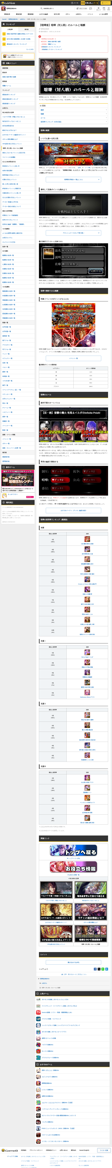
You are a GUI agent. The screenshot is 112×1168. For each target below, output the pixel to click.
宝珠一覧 (5, 363)
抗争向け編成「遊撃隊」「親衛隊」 (13, 224)
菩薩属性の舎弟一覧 (8, 318)
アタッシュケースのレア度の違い (73, 233)
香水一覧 (5, 403)
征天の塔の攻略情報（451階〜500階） (19, 39)
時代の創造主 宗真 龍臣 (87, 570)
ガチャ (68, 14)
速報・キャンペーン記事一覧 (11, 448)
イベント (90, 14)
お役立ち (78, 14)
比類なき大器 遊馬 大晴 (87, 621)
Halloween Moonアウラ (87, 694)
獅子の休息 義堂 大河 (87, 601)
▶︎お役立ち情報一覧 (73, 868)
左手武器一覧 (6, 331)
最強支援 (19, 14)
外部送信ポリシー (51, 1150)
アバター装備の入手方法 (10, 202)
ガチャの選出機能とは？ (90, 913)
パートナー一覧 (7, 426)
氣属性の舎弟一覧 (8, 278)
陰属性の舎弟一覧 (8, 260)
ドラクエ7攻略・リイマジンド (30, 1161)
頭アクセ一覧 (6, 340)
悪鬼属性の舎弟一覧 (8, 313)
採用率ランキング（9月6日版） (51, 122)
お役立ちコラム (7, 237)
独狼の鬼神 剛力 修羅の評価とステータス (20, 34)
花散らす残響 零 (87, 591)
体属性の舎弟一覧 (8, 269)
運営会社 (73, 1150)
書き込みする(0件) (73, 962)
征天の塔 (57, 14)
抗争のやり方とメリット (10, 220)
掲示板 (27, 29)
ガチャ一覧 (6, 443)
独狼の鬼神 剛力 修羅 (54, 41)
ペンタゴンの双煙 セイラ (87, 799)
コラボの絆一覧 (7, 381)
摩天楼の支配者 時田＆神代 (87, 746)
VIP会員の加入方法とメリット (56, 935)
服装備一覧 (6, 336)
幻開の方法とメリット (9, 179)
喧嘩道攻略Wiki (44, 979)
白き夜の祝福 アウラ (87, 779)
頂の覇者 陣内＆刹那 (87, 540)
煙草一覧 (5, 417)
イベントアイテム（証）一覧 (11, 390)
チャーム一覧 (6, 408)
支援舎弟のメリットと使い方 (11, 193)
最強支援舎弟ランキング (10, 99)
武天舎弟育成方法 (8, 126)
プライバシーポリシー (36, 1150)
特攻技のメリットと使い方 (10, 166)
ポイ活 (74, 3)
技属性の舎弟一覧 (8, 273)
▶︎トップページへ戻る (73, 851)
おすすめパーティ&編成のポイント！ (14, 135)
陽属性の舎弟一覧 (8, 255)
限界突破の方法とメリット (10, 175)
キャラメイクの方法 (8, 242)
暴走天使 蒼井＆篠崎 (87, 716)
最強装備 (30, 14)
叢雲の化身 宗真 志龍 (87, 684)
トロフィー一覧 (7, 412)
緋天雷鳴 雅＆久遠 (87, 550)
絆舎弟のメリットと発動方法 (11, 188)
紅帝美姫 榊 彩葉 (87, 809)
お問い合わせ (64, 1150)
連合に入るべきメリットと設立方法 (13, 153)
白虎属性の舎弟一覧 (8, 304)
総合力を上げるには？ (9, 130)
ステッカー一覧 (7, 394)
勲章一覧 (5, 430)
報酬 (42, 114)
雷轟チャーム (52, 44)
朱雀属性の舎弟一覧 (8, 295)
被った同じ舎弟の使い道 (10, 184)
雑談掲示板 (6, 457)
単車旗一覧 (6, 376)
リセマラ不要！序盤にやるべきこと (56, 891)
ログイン (106, 3)
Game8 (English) (84, 1150)
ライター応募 (104, 1150)
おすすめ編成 (43, 14)
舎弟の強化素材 (7, 170)
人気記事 (10, 29)
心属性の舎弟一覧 (8, 264)
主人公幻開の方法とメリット (11, 197)
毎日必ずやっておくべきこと (90, 891)
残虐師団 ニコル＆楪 (87, 756)
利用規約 (23, 1150)
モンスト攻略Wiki (84, 1165)
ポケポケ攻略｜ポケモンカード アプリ (90, 1161)
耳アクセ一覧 (6, 349)
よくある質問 (103, 14)
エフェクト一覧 (7, 358)
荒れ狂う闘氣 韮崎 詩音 (87, 819)
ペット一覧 (6, 354)
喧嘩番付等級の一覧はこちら (73, 179)
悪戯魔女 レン (87, 789)
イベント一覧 (6, 439)
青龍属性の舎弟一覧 (8, 300)
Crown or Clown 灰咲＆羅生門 (87, 581)
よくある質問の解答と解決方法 (12, 233)
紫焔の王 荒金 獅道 (87, 664)
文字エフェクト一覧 (8, 399)
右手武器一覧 (6, 327)
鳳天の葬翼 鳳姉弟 (87, 726)
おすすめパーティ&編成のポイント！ (56, 913)
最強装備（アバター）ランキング (52, 49)
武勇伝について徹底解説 (10, 215)
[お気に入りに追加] (82, 8)
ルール (43, 118)
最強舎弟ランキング (8, 94)
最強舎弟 (7, 14)
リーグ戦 (87, 167)
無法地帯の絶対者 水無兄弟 (87, 736)
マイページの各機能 (8, 157)
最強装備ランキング (8, 103)
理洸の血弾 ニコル (87, 611)
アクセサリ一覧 (7, 345)
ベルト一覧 (6, 367)
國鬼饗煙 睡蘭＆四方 (87, 560)
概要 (42, 110)
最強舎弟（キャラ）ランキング (51, 47)
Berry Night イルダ (87, 654)
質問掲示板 (6, 461)
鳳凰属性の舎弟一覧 (8, 291)
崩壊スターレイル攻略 (27, 1165)
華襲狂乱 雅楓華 (87, 674)
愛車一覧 (5, 372)
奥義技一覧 (6, 421)
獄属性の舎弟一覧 (8, 282)
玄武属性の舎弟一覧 (8, 309)
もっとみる (29, 49)
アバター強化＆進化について (11, 206)
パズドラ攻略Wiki (55, 1165)
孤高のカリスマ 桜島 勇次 (87, 631)
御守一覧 (5, 385)
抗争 (79, 167)
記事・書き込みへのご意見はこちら (74, 974)
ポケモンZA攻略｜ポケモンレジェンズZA (33, 1156)
